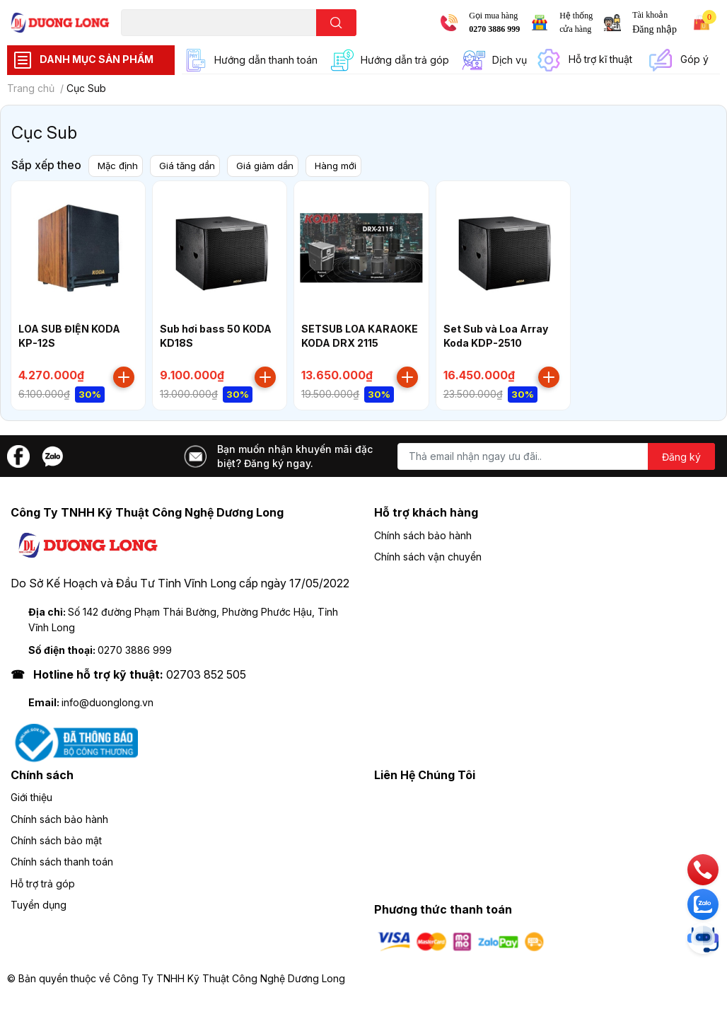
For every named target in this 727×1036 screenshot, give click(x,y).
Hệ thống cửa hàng (576, 22)
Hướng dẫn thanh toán (266, 60)
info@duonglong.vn (107, 703)
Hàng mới (344, 165)
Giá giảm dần (271, 165)
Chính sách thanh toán (62, 862)
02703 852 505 (206, 675)
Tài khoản (650, 15)
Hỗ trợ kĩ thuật (600, 59)
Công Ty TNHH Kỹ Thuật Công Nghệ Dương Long (229, 979)
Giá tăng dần (190, 165)
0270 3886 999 (494, 29)
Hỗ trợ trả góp (43, 884)
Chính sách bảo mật (56, 841)
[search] (336, 22)
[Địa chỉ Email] (556, 457)
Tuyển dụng (38, 905)
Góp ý (694, 59)
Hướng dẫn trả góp (405, 60)
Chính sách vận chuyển (428, 557)
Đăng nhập (654, 29)
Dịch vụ (509, 60)
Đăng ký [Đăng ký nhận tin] (681, 457)
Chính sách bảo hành (423, 536)
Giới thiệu (31, 798)
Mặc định (119, 165)
